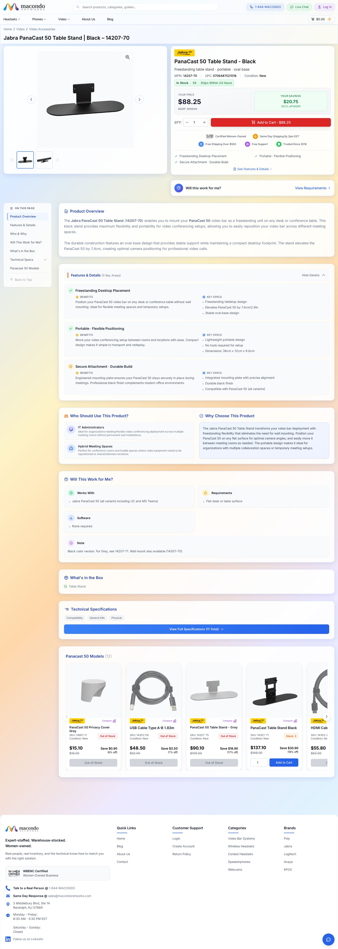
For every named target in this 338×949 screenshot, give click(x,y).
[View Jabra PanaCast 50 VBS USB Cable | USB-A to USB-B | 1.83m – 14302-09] (153, 716)
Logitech (290, 854)
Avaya (288, 862)
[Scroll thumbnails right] (58, 160)
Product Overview (23, 216)
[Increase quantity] (204, 122)
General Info (97, 617)
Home (8, 29)
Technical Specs (21, 259)
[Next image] (139, 99)
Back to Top (21, 279)
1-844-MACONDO (62, 888)
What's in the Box (22, 251)
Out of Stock (93, 762)
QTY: (178, 122)
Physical (116, 617)
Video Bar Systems (241, 838)
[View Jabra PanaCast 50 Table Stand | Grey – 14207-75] (214, 716)
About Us (88, 19)
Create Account (183, 846)
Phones (39, 19)
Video (64, 19)
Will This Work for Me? (26, 242)
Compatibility (75, 617)
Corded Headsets (240, 854)
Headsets (11, 19)
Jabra (288, 846)
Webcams (235, 869)
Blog (110, 19)
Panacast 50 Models (24, 268)
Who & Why (18, 233)
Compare (109, 721)
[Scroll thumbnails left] (12, 160)
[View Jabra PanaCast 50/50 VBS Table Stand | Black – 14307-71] (274, 716)
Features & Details (22, 225)
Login (176, 838)
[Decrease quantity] (187, 122)
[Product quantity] (196, 122)
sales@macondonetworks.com (69, 896)
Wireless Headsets (241, 846)
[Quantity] (259, 762)
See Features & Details (252, 169)
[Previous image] (31, 99)
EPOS (288, 869)
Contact (122, 862)
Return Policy (181, 854)
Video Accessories (42, 29)
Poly (287, 838)
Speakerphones (239, 862)
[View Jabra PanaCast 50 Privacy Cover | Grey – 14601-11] (93, 716)
